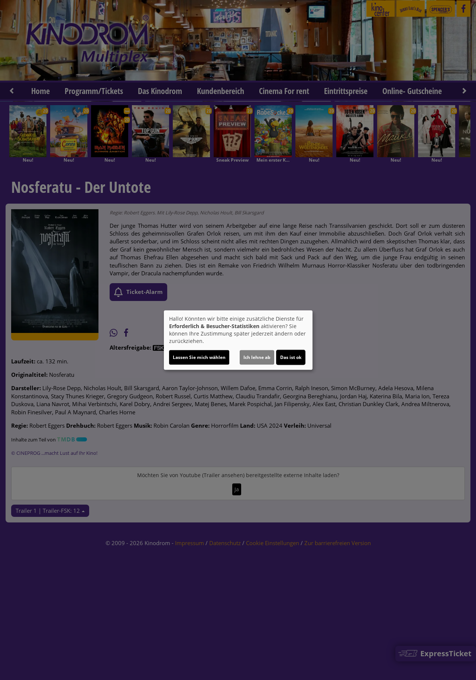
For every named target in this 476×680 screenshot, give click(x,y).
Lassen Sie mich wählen (199, 357)
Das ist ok (290, 357)
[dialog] (238, 340)
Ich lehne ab (257, 357)
